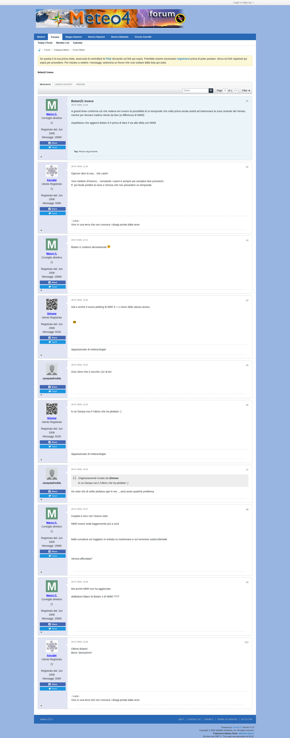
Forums (55, 37)
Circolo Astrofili (143, 37)
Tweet (52, 147)
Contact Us (194, 719)
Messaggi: (48, 137)
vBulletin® (237, 727)
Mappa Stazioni (73, 37)
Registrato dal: (49, 129)
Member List (62, 43)
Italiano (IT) (46, 719)
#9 (247, 582)
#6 (247, 405)
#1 (247, 101)
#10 (246, 642)
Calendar (77, 43)
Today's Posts (45, 43)
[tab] (45, 84)
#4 (247, 300)
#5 (247, 365)
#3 (247, 240)
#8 (247, 509)
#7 (247, 470)
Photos (80, 84)
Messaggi (45, 84)
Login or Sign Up (243, 2)
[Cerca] (197, 90)
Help (181, 719)
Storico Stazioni (96, 37)
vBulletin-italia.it (246, 733)
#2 (247, 167)
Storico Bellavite (119, 37)
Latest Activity (63, 84)
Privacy (209, 719)
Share (52, 142)
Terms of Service (227, 719)
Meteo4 (41, 37)
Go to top (246, 719)
